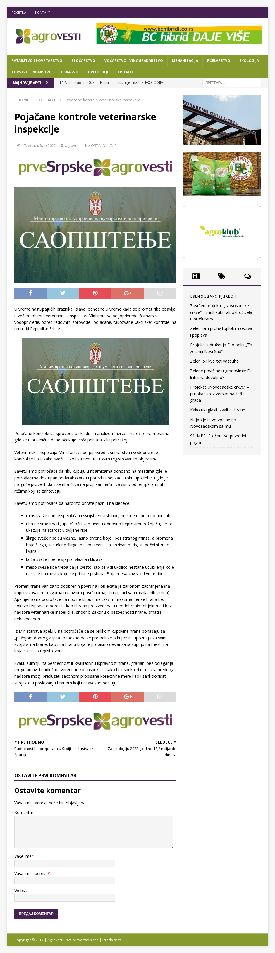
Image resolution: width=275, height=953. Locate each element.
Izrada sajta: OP (115, 940)
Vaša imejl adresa (31, 873)
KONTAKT (42, 12)
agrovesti (73, 145)
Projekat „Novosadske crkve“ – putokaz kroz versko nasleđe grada (219, 393)
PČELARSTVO (218, 60)
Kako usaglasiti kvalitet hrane (217, 410)
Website (22, 890)
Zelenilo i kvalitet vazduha (214, 361)
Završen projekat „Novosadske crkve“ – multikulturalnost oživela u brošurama (221, 312)
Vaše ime (23, 856)
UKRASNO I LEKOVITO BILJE (85, 71)
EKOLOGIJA (249, 60)
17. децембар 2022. (39, 145)
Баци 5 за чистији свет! (213, 296)
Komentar (23, 812)
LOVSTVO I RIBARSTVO (32, 71)
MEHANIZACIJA (185, 60)
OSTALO (125, 71)
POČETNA (18, 12)
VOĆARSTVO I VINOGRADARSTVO (133, 60)
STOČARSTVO (83, 60)
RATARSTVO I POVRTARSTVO (36, 60)
